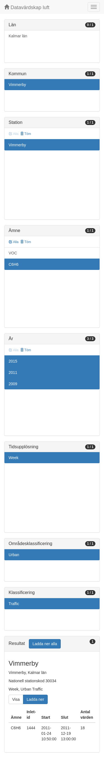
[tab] (52, 644)
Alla (14, 242)
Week (14, 457)
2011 (13, 372)
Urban (14, 555)
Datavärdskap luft (26, 7)
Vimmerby (17, 84)
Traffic (14, 603)
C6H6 (14, 264)
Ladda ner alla (44, 644)
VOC (13, 253)
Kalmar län (18, 36)
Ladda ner (35, 699)
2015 (13, 361)
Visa (16, 699)
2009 (13, 384)
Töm (25, 134)
